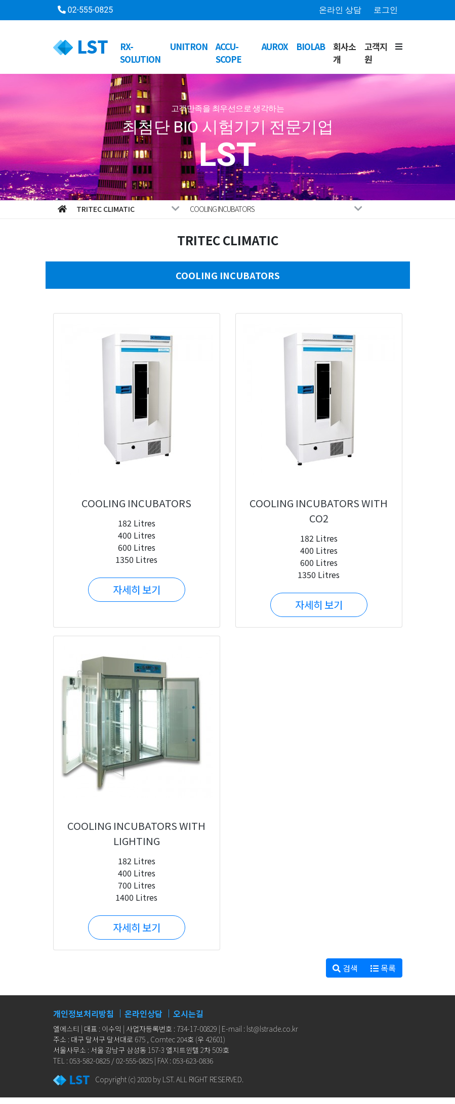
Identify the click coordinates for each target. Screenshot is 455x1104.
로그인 (386, 10)
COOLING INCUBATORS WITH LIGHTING (136, 833)
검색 (345, 968)
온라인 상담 (340, 10)
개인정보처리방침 (83, 1013)
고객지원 (375, 53)
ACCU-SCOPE (228, 53)
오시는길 (188, 1013)
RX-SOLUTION (140, 53)
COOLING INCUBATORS (276, 209)
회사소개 (344, 53)
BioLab (310, 46)
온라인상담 (143, 1013)
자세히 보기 (136, 589)
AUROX (275, 46)
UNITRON (189, 46)
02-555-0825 (85, 10)
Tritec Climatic (128, 209)
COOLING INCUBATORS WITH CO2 (319, 510)
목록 (383, 968)
